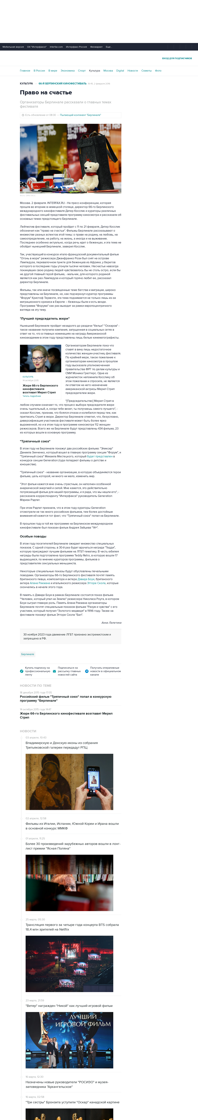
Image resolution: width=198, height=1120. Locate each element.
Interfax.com (56, 46)
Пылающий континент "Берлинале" (80, 115)
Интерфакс (99, 58)
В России (39, 70)
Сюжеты (146, 70)
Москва (108, 70)
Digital (120, 70)
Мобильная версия (13, 46)
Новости (133, 70)
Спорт (82, 70)
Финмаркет (96, 46)
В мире (52, 70)
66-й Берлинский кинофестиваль (62, 83)
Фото (158, 70)
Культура (94, 70)
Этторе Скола (96, 583)
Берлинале (27, 654)
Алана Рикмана (40, 583)
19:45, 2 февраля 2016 (99, 83)
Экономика (68, 70)
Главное (25, 70)
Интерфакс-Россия (76, 46)
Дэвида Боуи (86, 579)
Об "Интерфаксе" (37, 46)
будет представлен (100, 456)
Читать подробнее (40, 391)
